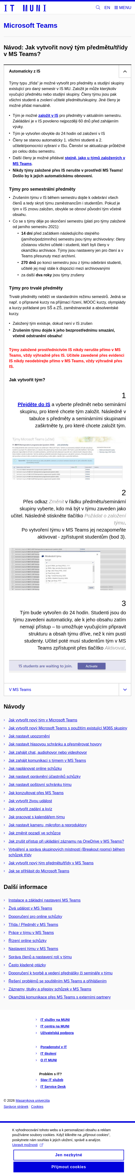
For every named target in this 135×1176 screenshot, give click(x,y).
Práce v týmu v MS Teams (31, 933)
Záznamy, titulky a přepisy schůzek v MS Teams (50, 989)
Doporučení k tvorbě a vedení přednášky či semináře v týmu (61, 973)
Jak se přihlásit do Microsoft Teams (39, 871)
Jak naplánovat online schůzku (35, 768)
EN (107, 7)
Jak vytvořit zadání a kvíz (30, 809)
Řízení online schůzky (28, 941)
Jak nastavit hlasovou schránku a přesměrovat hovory (55, 744)
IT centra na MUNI (55, 1026)
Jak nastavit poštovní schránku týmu (40, 785)
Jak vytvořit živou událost (30, 801)
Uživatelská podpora (57, 1033)
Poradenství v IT (54, 1047)
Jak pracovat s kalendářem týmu (37, 817)
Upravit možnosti (27, 1151)
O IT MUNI (49, 1060)
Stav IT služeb (52, 1080)
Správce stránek (16, 1107)
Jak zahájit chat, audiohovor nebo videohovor (48, 752)
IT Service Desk (53, 1087)
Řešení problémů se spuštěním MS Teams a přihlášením (58, 981)
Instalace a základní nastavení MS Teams (45, 900)
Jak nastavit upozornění (29, 736)
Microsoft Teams (30, 25)
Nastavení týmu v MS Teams (33, 949)
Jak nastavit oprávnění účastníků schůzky (45, 777)
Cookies (37, 1107)
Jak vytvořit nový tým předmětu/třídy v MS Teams (51, 863)
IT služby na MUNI (55, 1020)
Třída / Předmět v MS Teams (33, 925)
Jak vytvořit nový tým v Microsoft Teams (43, 720)
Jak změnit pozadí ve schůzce (35, 833)
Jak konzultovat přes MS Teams (36, 793)
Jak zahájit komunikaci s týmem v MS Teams (47, 760)
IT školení (48, 1053)
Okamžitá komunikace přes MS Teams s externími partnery (60, 997)
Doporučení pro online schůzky (35, 917)
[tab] (67, 71)
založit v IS (48, 115)
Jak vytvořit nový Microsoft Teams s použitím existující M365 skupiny (68, 728)
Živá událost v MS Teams (30, 908)
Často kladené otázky (27, 965)
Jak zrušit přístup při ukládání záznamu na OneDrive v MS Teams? (66, 841)
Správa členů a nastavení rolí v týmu (40, 957)
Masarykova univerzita (33, 1100)
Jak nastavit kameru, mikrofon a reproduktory (48, 825)
